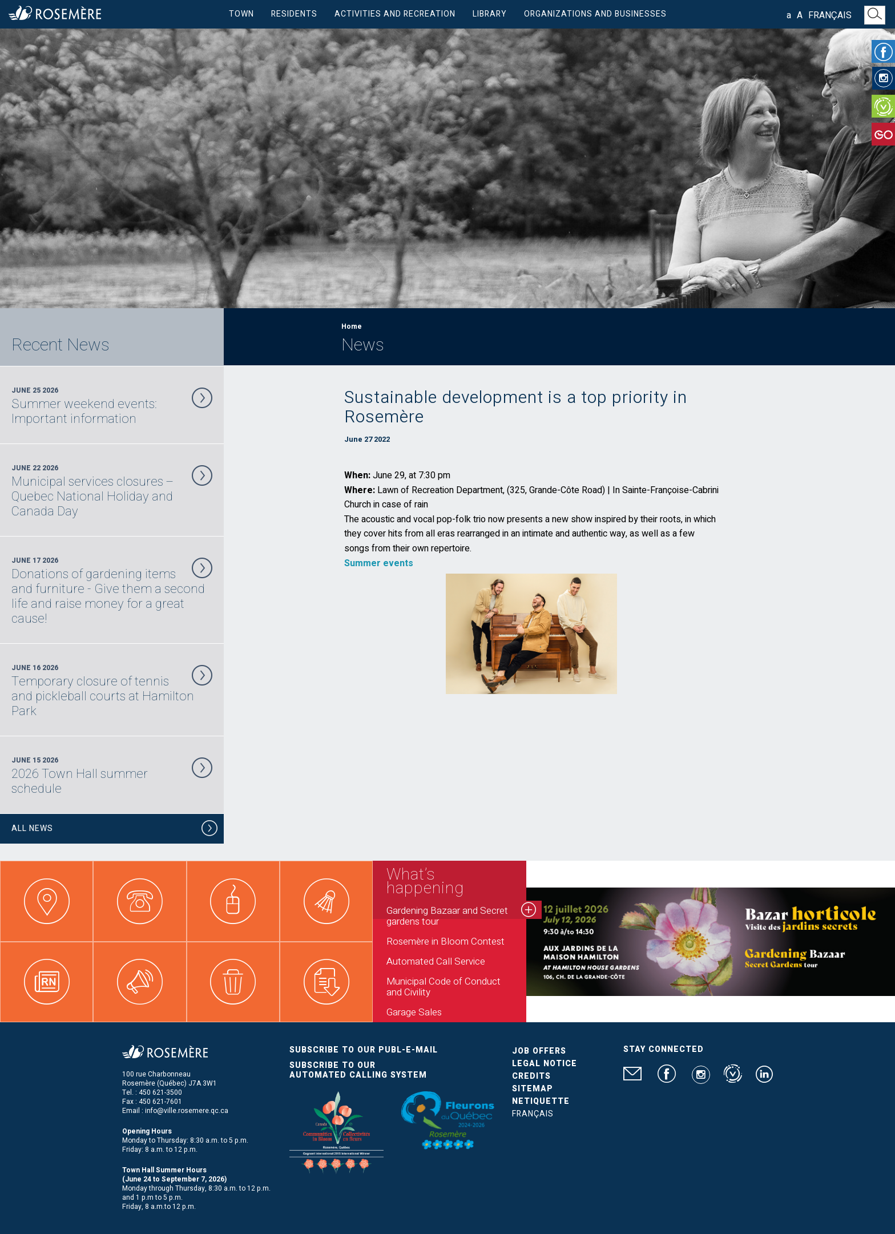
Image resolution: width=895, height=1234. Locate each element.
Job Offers (539, 1051)
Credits (531, 1076)
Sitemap (532, 1089)
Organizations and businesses (595, 14)
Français (830, 15)
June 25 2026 (111, 405)
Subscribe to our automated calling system (358, 1070)
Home (351, 326)
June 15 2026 (111, 775)
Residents (294, 14)
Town (241, 14)
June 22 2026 (111, 491)
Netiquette (541, 1101)
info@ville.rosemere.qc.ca (186, 1111)
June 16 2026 (111, 691)
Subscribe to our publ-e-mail (363, 1050)
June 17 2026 (111, 590)
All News (114, 830)
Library (490, 14)
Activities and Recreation (394, 14)
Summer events (378, 563)
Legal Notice (544, 1064)
